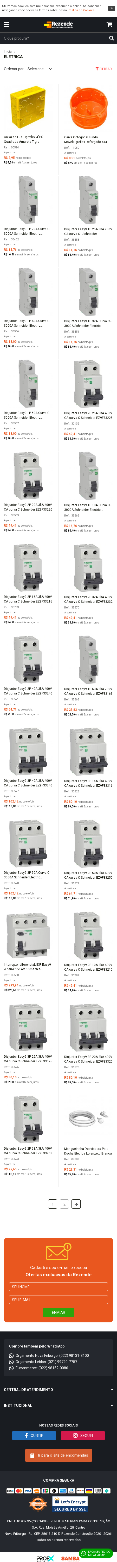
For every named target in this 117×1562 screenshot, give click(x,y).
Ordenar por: (14, 69)
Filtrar (103, 69)
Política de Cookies (81, 10)
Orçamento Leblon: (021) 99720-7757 (43, 1362)
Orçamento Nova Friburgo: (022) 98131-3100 (49, 1355)
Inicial (8, 51)
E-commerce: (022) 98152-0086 (38, 1368)
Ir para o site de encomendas (59, 1455)
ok (111, 8)
